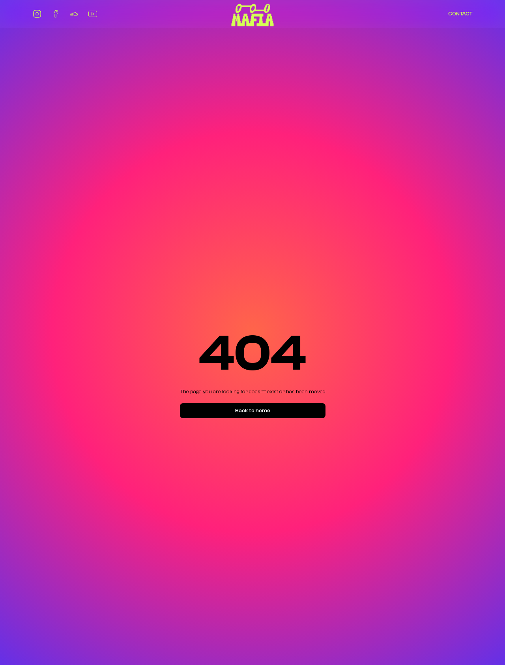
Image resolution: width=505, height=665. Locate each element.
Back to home (252, 411)
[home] (252, 14)
